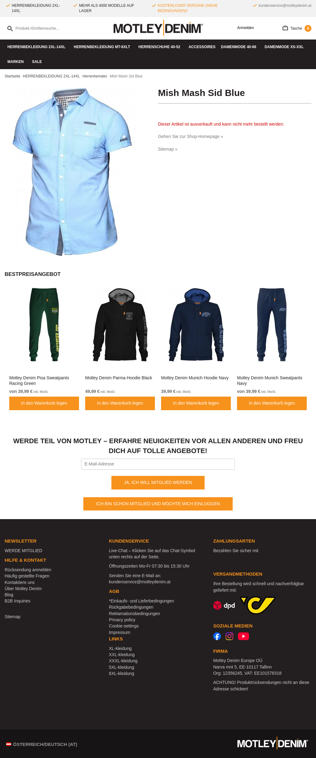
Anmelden (243, 28)
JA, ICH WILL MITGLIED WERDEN (158, 482)
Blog (9, 594)
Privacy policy (122, 619)
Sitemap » (167, 149)
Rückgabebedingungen (131, 607)
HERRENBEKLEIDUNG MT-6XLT (103, 47)
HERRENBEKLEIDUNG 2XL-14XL (37, 47)
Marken (17, 62)
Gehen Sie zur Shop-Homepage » (190, 136)
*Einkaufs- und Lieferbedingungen (141, 600)
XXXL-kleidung (123, 660)
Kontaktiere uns (20, 582)
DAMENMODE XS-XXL (285, 47)
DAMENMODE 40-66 (240, 47)
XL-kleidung (120, 648)
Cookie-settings (124, 625)
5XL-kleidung (121, 667)
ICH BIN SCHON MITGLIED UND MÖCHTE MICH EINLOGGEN (158, 503)
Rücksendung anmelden (28, 569)
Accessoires (202, 47)
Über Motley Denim (24, 588)
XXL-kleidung (122, 654)
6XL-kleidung (121, 673)
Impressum (119, 632)
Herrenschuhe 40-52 (161, 47)
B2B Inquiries (17, 600)
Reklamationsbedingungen (134, 613)
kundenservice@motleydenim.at (285, 5)
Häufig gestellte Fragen (27, 575)
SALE (37, 62)
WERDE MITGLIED (23, 550)
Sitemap (12, 616)
